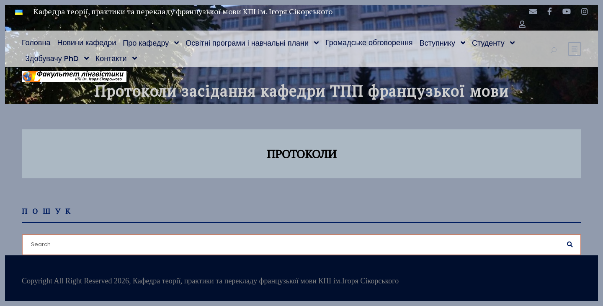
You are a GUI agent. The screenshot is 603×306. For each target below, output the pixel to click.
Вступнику (437, 43)
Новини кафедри (86, 42)
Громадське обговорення (369, 42)
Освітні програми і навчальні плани (247, 43)
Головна (36, 42)
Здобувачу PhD (52, 58)
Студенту (488, 43)
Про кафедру (146, 43)
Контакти (111, 58)
